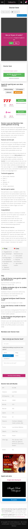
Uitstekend (6, 358)
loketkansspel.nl (21, 516)
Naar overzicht (5, 12)
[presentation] (11, 369)
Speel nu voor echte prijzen (14, 74)
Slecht (5, 352)
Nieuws (24, 524)
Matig (16, 352)
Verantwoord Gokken (15, 524)
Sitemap (14, 526)
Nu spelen (21, 100)
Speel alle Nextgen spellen (10, 71)
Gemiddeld (8, 355)
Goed (16, 355)
